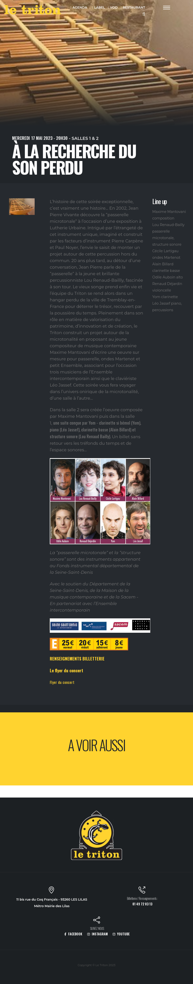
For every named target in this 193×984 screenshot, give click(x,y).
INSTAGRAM (97, 934)
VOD (113, 7)
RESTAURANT (133, 7)
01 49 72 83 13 (142, 904)
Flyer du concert (62, 682)
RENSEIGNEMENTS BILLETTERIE (77, 658)
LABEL (98, 7)
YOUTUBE (121, 934)
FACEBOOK (73, 934)
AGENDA (78, 7)
